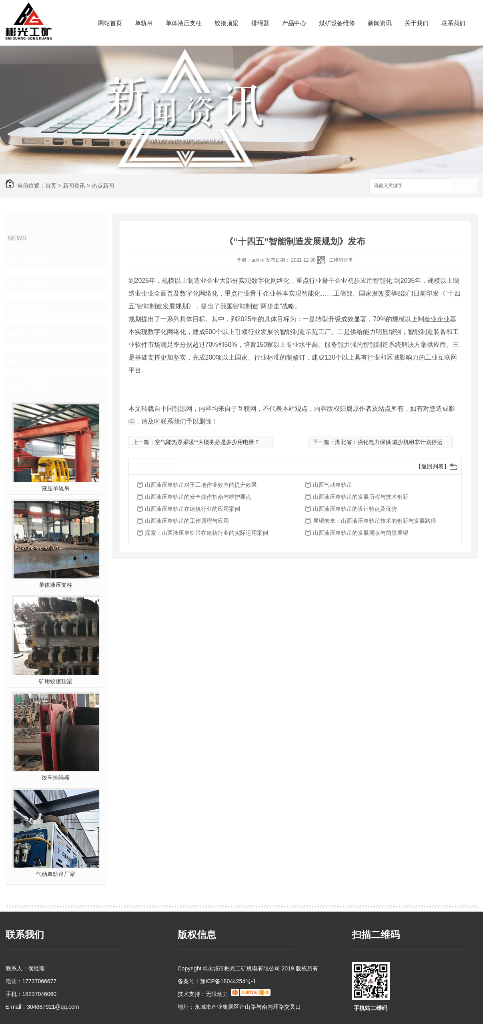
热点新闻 (103, 185)
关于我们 (417, 23)
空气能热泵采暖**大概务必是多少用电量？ (207, 442)
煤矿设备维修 (337, 23)
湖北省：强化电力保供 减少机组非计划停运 (389, 442)
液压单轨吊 (56, 488)
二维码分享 (341, 260)
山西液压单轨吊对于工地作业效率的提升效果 (201, 485)
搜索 (463, 186)
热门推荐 (32, 386)
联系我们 (453, 23)
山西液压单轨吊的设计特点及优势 (355, 509)
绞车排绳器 (56, 777)
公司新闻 (32, 258)
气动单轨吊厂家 (55, 874)
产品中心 (294, 23)
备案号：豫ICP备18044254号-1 (217, 981)
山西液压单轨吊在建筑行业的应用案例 (192, 509)
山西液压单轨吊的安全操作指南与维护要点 (198, 497)
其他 (25, 360)
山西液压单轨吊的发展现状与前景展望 (360, 533)
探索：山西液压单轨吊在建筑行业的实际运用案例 (206, 533)
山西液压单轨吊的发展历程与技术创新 (360, 497)
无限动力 (217, 994)
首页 (50, 185)
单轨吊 (144, 23)
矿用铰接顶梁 (55, 681)
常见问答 (32, 309)
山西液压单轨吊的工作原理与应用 (187, 521)
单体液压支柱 (184, 23)
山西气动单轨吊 (332, 485)
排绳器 (260, 23)
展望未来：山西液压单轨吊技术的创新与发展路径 (374, 521)
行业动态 (32, 284)
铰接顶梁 (226, 23)
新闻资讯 (380, 23)
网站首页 (110, 23)
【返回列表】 (432, 466)
